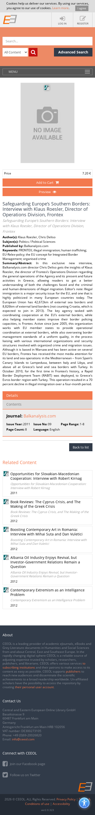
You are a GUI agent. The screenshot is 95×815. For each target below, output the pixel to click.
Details (12, 395)
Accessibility (61, 804)
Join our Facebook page (24, 763)
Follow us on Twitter (21, 774)
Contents (14, 404)
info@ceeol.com (23, 739)
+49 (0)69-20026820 (27, 735)
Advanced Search (73, 52)
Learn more (60, 8)
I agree (82, 8)
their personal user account (34, 687)
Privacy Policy (65, 799)
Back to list (81, 447)
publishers (73, 671)
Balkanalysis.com (40, 416)
